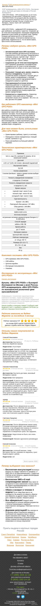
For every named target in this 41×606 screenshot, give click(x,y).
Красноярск (19, 543)
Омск (9, 540)
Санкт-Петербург (8, 534)
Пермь (28, 543)
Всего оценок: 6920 (31, 461)
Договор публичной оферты (20, 566)
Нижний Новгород (12, 537)
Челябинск (32, 537)
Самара (16, 540)
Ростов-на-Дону (27, 540)
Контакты (20, 560)
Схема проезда (20, 591)
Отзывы (20, 563)
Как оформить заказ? (20, 557)
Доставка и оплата (20, 555)
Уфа (11, 543)
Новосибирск (22, 534)
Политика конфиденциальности (20, 569)
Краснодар (29, 545)
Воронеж (10, 545)
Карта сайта (34, 604)
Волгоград (20, 545)
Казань (23, 537)
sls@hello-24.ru (23, 593)
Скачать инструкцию (9, 279)
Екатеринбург (34, 534)
